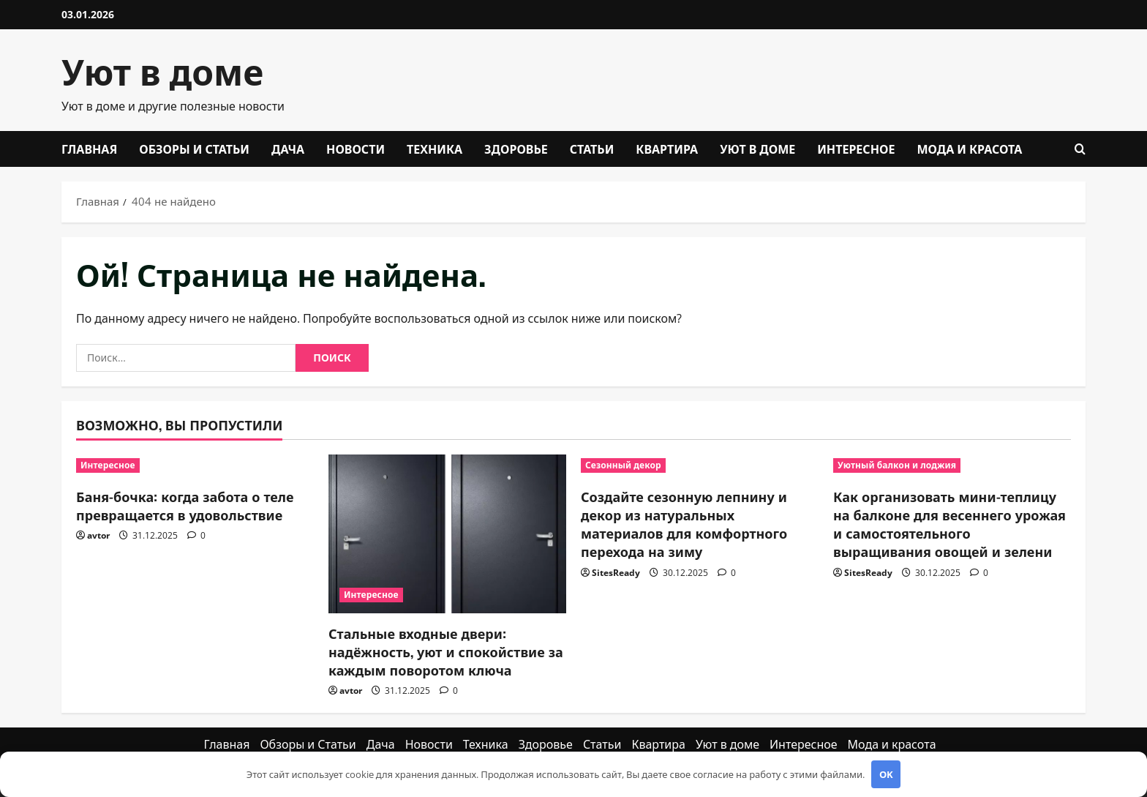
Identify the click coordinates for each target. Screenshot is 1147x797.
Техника (434, 148)
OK (886, 774)
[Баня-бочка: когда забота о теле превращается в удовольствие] (195, 465)
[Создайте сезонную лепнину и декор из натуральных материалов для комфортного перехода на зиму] (700, 465)
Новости (355, 148)
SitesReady (616, 572)
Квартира (667, 148)
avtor (98, 535)
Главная (89, 148)
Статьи (592, 148)
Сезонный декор (623, 465)
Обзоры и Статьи (194, 148)
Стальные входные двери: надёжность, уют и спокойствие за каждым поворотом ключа (445, 651)
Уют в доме (162, 70)
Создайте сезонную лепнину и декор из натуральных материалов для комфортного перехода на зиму (684, 524)
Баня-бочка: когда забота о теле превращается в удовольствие (185, 505)
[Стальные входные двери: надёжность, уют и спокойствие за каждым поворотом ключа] (447, 533)
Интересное (856, 148)
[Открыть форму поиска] (1080, 149)
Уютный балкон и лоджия (897, 465)
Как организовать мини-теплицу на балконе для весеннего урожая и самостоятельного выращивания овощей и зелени (949, 524)
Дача (287, 148)
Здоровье (516, 148)
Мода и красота (969, 148)
